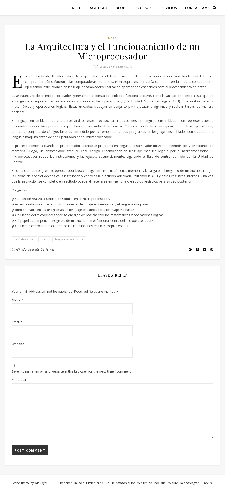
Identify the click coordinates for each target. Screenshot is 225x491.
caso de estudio (24, 239)
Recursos (143, 8)
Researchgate (189, 483)
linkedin (79, 483)
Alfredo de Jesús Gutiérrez (35, 249)
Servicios (168, 8)
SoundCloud (157, 483)
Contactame (197, 8)
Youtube (173, 483)
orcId (99, 483)
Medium (142, 483)
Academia (99, 8)
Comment (19, 380)
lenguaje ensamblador (69, 239)
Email (17, 322)
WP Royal (40, 483)
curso (44, 239)
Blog (121, 8)
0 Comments (122, 66)
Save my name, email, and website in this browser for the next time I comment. (72, 371)
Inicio (76, 8)
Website (18, 344)
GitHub (109, 483)
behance (66, 483)
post (112, 38)
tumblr (90, 483)
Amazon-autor (125, 483)
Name (17, 300)
